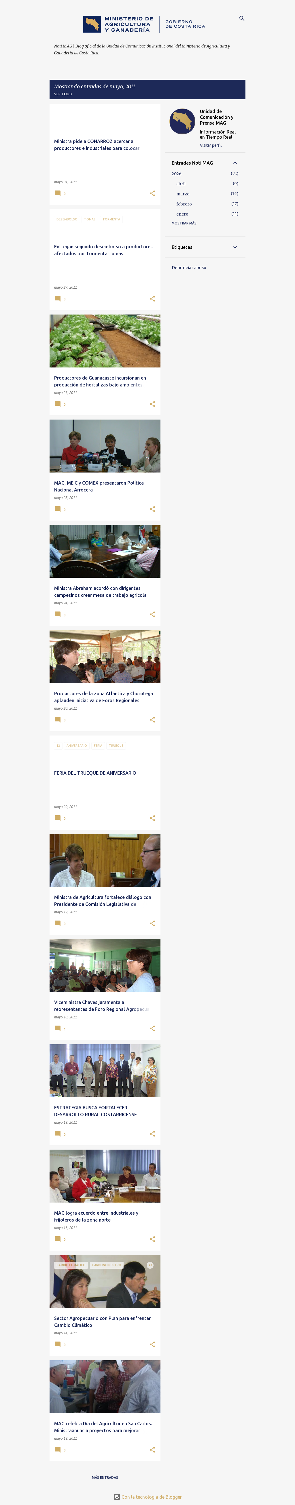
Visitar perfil (211, 145)
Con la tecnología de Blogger (148, 1497)
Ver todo (63, 94)
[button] (152, 194)
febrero (184, 204)
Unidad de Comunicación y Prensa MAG (216, 117)
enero (182, 214)
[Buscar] (242, 18)
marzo (183, 194)
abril (181, 183)
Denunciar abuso (189, 267)
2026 (176, 173)
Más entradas (105, 1477)
